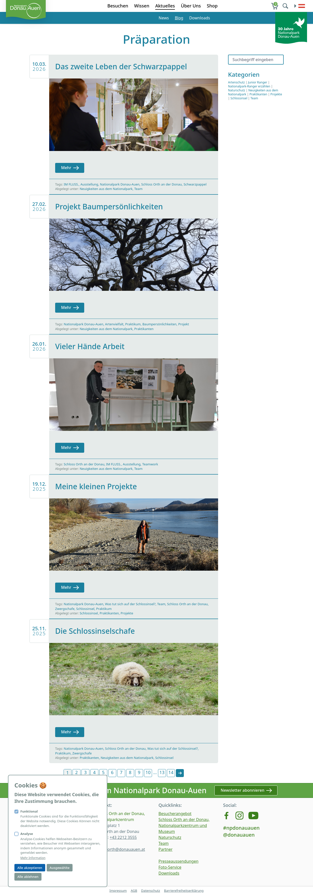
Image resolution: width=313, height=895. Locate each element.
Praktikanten (144, 329)
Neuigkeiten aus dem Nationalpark (106, 188)
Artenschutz (236, 82)
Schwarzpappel (195, 184)
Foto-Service (169, 867)
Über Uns (191, 6)
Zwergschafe (65, 608)
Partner (165, 849)
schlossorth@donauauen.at (119, 849)
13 (162, 772)
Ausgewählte (60, 867)
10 (148, 772)
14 (171, 772)
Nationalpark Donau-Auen (119, 184)
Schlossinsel (85, 608)
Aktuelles (165, 6)
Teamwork (150, 464)
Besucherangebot (175, 813)
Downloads (199, 18)
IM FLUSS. (71, 184)
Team (138, 188)
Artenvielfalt (114, 324)
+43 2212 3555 (123, 837)
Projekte (126, 613)
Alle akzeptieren (29, 867)
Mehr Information (32, 858)
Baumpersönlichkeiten (159, 324)
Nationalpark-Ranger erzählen (249, 86)
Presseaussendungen (178, 861)
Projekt (183, 324)
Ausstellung (89, 184)
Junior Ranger (257, 82)
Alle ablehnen (28, 876)
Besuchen (117, 6)
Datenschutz (150, 890)
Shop (212, 6)
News (164, 18)
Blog (179, 18)
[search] (285, 6)
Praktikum (133, 324)
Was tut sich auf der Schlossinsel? (130, 604)
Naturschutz (236, 90)
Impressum (118, 890)
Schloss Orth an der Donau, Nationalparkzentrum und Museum (184, 825)
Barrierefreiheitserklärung (183, 890)
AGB (134, 890)
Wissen (141, 6)
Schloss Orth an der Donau (161, 184)
